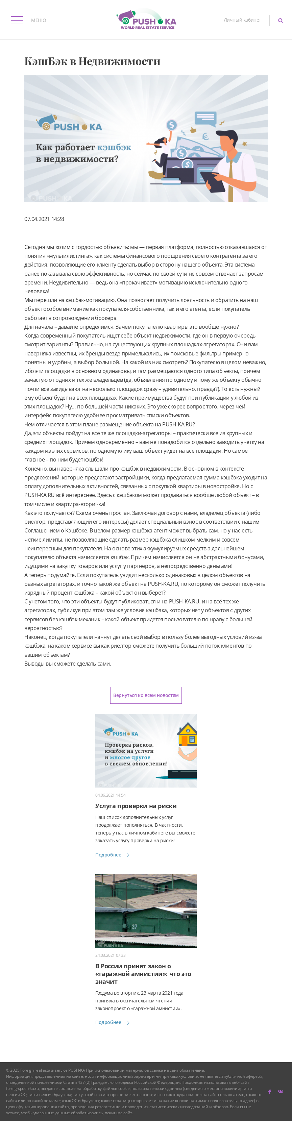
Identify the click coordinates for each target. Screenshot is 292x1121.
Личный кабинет (242, 20)
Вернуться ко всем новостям (146, 695)
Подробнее (113, 854)
